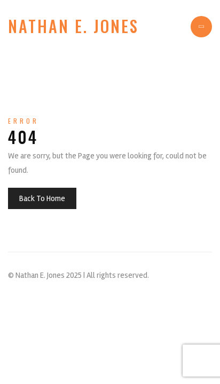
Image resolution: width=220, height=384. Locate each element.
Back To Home (42, 198)
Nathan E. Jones (73, 26)
